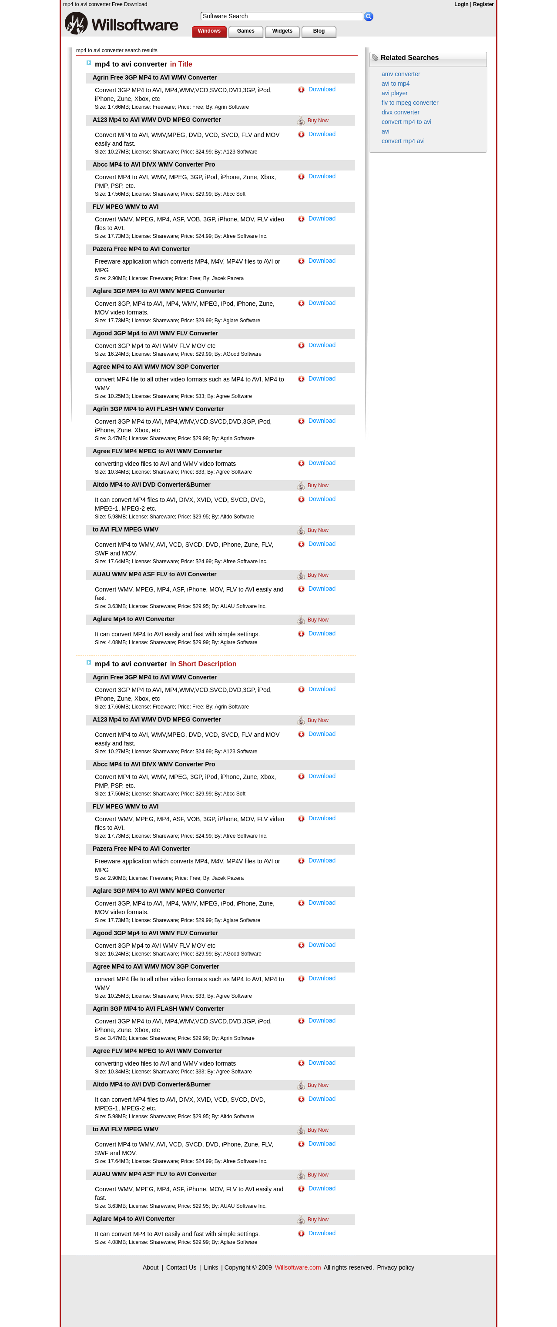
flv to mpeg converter (410, 102)
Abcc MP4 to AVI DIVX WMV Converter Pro (154, 164)
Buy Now (318, 120)
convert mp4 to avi (406, 121)
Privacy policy (395, 1267)
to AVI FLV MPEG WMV (125, 529)
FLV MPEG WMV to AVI (125, 206)
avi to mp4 (396, 83)
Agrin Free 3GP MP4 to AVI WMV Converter (155, 77)
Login (461, 4)
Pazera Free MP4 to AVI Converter (141, 248)
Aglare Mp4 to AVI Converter (133, 618)
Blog (319, 31)
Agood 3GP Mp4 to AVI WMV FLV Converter (155, 333)
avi (385, 131)
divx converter (400, 112)
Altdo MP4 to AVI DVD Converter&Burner (152, 484)
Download (322, 89)
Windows (209, 31)
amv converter (401, 73)
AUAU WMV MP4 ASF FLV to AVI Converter (155, 574)
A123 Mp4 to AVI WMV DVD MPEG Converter (157, 119)
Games (246, 31)
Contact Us (181, 1267)
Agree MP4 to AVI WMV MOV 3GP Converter (156, 366)
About (151, 1267)
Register (483, 4)
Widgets (282, 31)
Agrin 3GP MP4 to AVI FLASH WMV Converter (158, 408)
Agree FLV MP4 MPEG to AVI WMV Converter (157, 451)
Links (211, 1267)
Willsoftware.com (298, 1267)
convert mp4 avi (403, 140)
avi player (395, 93)
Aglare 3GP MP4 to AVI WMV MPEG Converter (159, 290)
